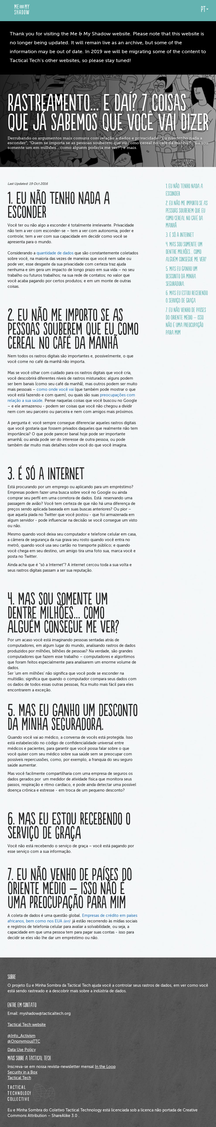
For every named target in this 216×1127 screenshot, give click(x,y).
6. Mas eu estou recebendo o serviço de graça (187, 297)
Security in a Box (22, 1072)
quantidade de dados (55, 253)
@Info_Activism (21, 1036)
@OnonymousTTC (24, 1041)
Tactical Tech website (27, 1025)
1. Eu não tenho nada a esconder (184, 190)
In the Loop (105, 1067)
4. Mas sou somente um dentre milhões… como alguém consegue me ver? (186, 252)
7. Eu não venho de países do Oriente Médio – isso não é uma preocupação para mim (186, 322)
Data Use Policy (22, 1050)
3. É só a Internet (180, 235)
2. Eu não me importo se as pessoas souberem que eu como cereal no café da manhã (187, 215)
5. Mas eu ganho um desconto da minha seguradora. (181, 277)
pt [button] (204, 9)
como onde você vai (55, 389)
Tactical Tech (19, 1078)
